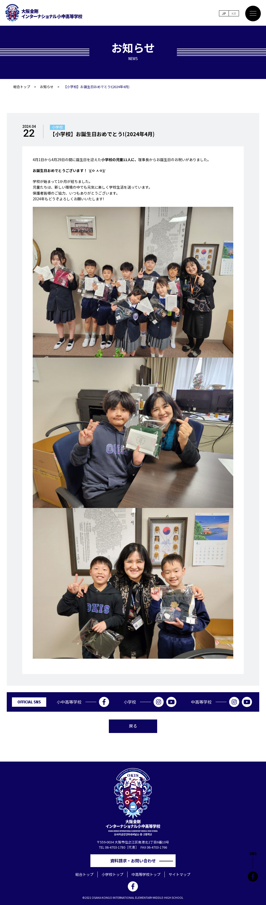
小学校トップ (112, 874)
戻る (133, 726)
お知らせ (47, 86)
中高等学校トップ (146, 874)
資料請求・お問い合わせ (135, 860)
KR (233, 13)
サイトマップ (179, 874)
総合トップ (21, 86)
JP (224, 13)
